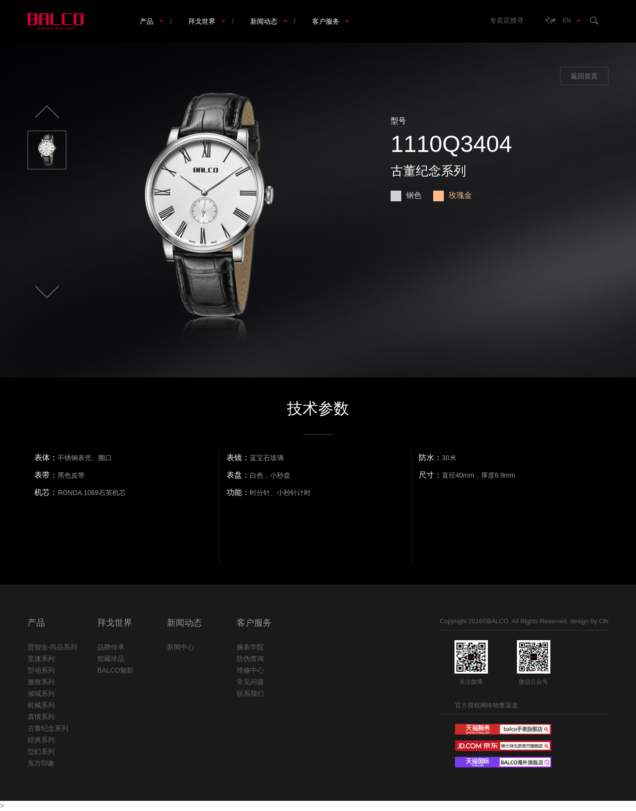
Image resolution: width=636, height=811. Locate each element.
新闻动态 (263, 21)
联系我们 (250, 693)
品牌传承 (110, 647)
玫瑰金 (452, 195)
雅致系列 (41, 682)
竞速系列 (41, 658)
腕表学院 (250, 647)
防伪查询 (250, 658)
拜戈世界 (201, 21)
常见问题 (250, 682)
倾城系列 (41, 693)
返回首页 (584, 76)
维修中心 (250, 670)
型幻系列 (41, 751)
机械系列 (41, 705)
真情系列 (41, 717)
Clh (603, 621)
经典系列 (41, 740)
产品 (146, 21)
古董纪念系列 (48, 728)
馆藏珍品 (110, 658)
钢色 (406, 195)
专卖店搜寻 (507, 20)
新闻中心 (180, 647)
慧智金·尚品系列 (52, 647)
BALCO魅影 (115, 670)
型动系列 (41, 670)
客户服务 (325, 21)
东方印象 (41, 763)
